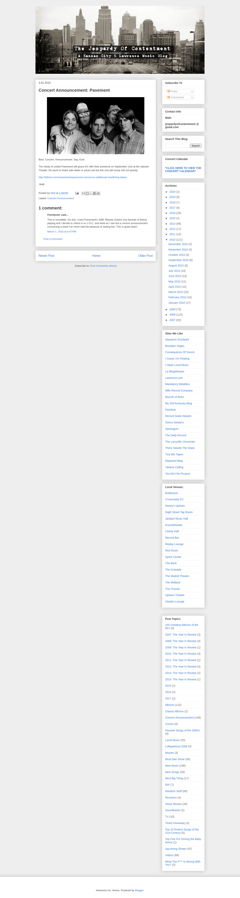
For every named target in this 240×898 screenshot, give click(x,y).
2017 (172, 207)
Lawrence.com (174, 377)
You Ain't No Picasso (177, 473)
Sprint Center (173, 557)
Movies (169, 752)
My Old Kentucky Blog (178, 403)
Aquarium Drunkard (177, 339)
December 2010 (179, 244)
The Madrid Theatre (177, 576)
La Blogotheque (174, 371)
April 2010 (175, 286)
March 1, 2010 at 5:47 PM (61, 231)
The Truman (172, 588)
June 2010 (175, 276)
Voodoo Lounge (174, 601)
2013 (172, 223)
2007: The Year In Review (180, 634)
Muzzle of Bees (174, 396)
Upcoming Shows (175, 848)
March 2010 (176, 292)
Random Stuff (173, 791)
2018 (172, 202)
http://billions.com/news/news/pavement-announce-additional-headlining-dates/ (83, 177)
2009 (172, 309)
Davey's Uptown (175, 505)
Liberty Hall (172, 531)
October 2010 (177, 254)
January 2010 (177, 302)
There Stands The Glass (180, 447)
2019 (172, 197)
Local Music (172, 740)
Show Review (173, 804)
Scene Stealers (174, 422)
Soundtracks (172, 810)
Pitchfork (170, 409)
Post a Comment (52, 238)
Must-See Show (174, 759)
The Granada (173, 569)
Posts (172, 91)
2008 (172, 314)
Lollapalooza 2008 (176, 746)
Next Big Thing (174, 778)
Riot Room (171, 550)
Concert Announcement (61, 198)
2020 (172, 191)
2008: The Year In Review (180, 641)
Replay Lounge (174, 544)
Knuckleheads (173, 525)
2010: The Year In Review (180, 653)
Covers (169, 724)
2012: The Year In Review (180, 666)
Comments (176, 97)
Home (96, 255)
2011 (172, 234)
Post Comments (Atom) (103, 265)
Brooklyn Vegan (174, 345)
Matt (53, 193)
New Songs (172, 772)
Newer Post (46, 255)
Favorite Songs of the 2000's (182, 730)
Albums (169, 704)
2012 (172, 228)
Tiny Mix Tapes (174, 454)
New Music (171, 765)
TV (167, 816)
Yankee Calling (174, 467)
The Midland (172, 582)
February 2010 (178, 297)
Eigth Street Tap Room (179, 512)
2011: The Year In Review (180, 660)
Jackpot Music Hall (176, 518)
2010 (172, 239)
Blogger (139, 890)
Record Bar (172, 537)
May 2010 (175, 281)
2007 (172, 320)
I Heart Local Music (177, 365)
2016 (172, 213)
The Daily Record (175, 435)
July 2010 (175, 270)
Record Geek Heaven (178, 416)
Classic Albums (174, 711)
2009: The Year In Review (180, 647)
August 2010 (177, 265)
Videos (169, 855)
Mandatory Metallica (177, 384)
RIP (167, 784)
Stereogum (171, 428)
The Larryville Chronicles (180, 441)
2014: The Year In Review (180, 679)
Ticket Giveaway (175, 823)
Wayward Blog (174, 460)
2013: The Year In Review (180, 673)
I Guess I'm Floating (177, 358)
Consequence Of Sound (179, 352)
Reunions (171, 797)
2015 (172, 218)
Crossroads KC (174, 499)
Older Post (145, 255)
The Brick (171, 563)
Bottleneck (171, 493)
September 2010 (179, 260)
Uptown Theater (174, 595)
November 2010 (179, 249)
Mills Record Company (179, 390)
